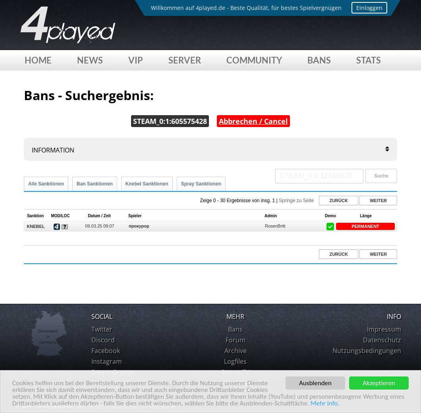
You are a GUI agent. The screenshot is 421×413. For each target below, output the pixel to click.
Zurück (338, 200)
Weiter (378, 200)
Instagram (106, 361)
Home (38, 60)
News (90, 60)
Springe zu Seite (296, 200)
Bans (319, 60)
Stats (368, 60)
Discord (103, 340)
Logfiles (235, 361)
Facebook (105, 350)
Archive (235, 350)
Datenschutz (382, 340)
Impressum (384, 329)
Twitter (101, 329)
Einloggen (369, 8)
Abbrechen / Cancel (253, 121)
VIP (135, 60)
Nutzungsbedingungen (366, 350)
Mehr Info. (325, 403)
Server (184, 60)
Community (254, 60)
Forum (235, 340)
